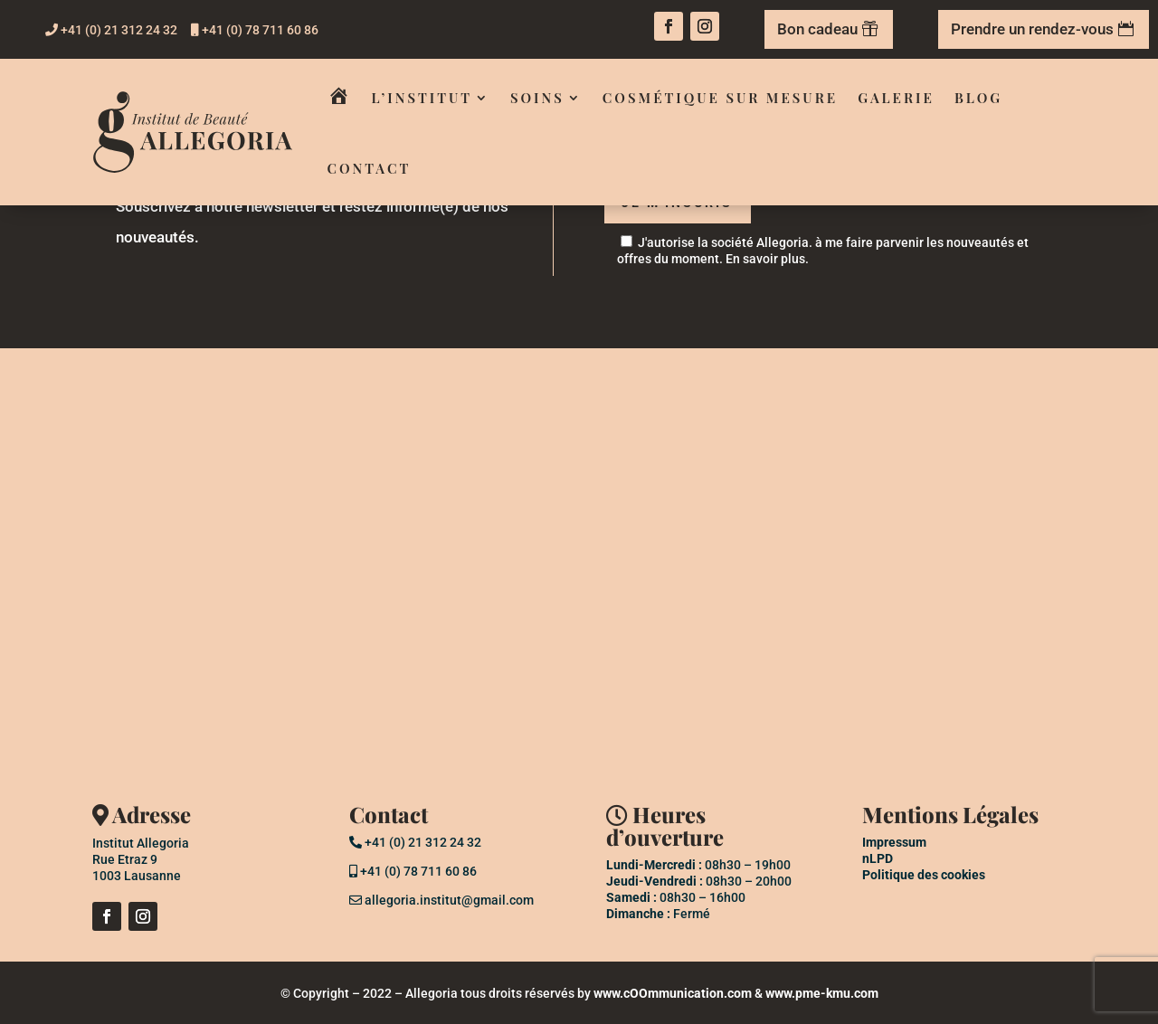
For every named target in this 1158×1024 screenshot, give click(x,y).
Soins (537, 98)
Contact (369, 168)
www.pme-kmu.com (821, 993)
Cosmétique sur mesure (720, 98)
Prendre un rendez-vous (1032, 29)
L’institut (422, 98)
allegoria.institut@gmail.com (441, 900)
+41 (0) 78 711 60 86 (254, 30)
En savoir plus (765, 258)
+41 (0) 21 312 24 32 (111, 30)
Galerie (896, 98)
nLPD (877, 858)
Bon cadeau (817, 29)
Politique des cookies (923, 875)
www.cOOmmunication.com (672, 993)
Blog (978, 98)
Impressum (894, 842)
